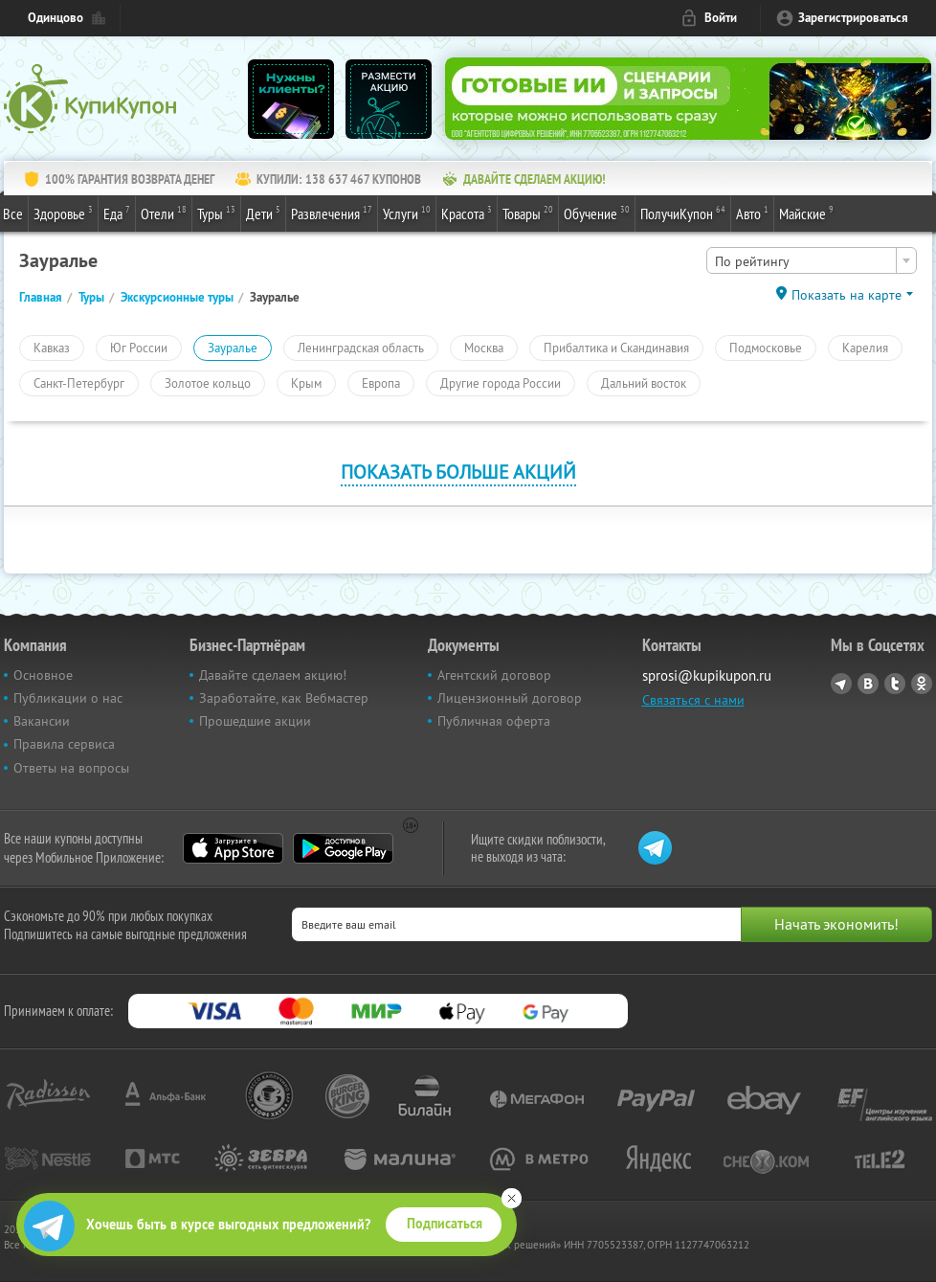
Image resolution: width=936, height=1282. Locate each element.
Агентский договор (494, 675)
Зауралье (232, 347)
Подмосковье (765, 347)
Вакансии (41, 721)
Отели (164, 212)
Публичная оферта (493, 721)
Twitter (894, 683)
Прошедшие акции (255, 721)
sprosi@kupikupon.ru (706, 675)
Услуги (407, 212)
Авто (752, 212)
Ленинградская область (361, 347)
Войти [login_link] (720, 18)
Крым (306, 383)
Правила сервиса (64, 744)
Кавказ (51, 347)
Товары (527, 212)
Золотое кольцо (208, 383)
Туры (216, 212)
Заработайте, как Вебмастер (283, 698)
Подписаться (444, 1223)
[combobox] (811, 260)
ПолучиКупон (682, 212)
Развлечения (331, 212)
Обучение (597, 212)
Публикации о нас (68, 698)
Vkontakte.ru (868, 683)
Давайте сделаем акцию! (272, 675)
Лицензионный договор (509, 698)
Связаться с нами (693, 699)
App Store (233, 848)
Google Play (343, 848)
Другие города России (500, 383)
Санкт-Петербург (78, 383)
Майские (806, 212)
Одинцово (55, 18)
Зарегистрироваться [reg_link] (853, 18)
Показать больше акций (458, 472)
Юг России (138, 347)
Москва (483, 347)
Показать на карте (846, 295)
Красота (466, 212)
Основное (43, 675)
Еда (116, 212)
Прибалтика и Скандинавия (616, 347)
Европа (381, 383)
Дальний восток (643, 383)
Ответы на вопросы (71, 767)
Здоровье (63, 212)
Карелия (865, 347)
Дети (263, 212)
